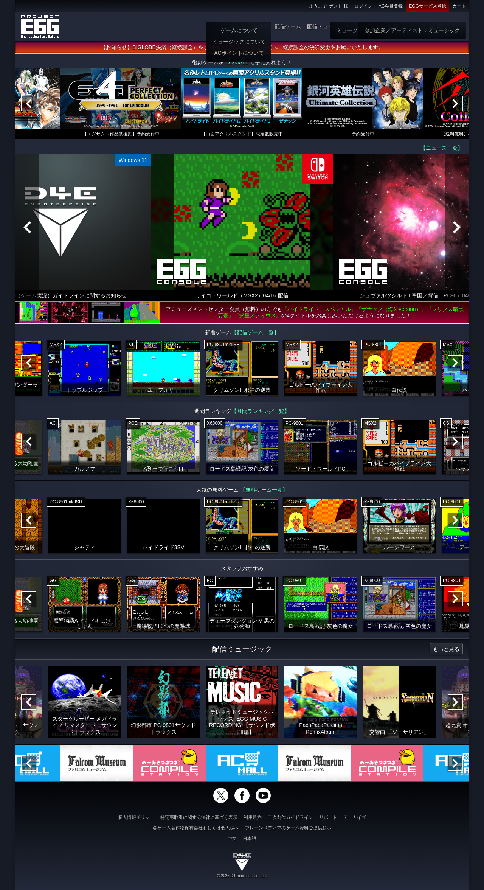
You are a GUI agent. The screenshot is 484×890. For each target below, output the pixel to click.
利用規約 (253, 817)
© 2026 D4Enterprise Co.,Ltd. (242, 876)
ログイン (363, 6)
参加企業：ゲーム (441, 26)
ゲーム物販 (368, 26)
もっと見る (446, 650)
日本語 (249, 838)
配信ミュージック (328, 26)
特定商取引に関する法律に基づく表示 (198, 817)
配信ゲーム (288, 26)
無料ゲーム (401, 26)
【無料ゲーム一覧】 (264, 491)
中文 (232, 838)
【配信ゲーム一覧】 (255, 333)
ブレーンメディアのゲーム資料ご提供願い (288, 828)
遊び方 (260, 26)
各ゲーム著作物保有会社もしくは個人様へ (196, 828)
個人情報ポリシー (136, 817)
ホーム (239, 26)
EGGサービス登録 (427, 6)
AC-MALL (236, 63)
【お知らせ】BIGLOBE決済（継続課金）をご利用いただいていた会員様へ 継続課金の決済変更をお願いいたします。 (242, 48)
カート (459, 6)
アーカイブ (354, 817)
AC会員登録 (391, 6)
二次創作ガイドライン (290, 817)
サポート (328, 817)
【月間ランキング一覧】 (260, 412)
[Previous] (28, 104)
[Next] (455, 104)
